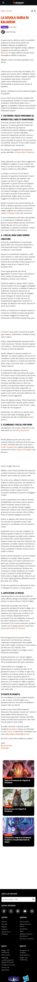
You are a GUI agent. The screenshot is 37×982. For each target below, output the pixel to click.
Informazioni (24, 922)
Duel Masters (25, 955)
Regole (4, 927)
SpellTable (5, 970)
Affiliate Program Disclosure (26, 935)
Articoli (4, 922)
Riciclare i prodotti (27, 939)
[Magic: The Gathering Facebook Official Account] (3, 911)
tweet (14, 729)
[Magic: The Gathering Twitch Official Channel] (17, 911)
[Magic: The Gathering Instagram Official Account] (32, 911)
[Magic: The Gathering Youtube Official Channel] (24, 911)
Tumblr (9, 731)
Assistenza (24, 929)
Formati (4, 924)
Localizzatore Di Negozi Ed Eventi (7, 961)
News (3, 11)
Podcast (4, 929)
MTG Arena (5, 955)
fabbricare (5, 53)
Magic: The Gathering (5, 951)
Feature (9, 11)
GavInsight (5, 748)
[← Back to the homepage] (18, 2)
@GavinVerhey (6, 745)
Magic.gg (4, 957)
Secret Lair (5, 967)
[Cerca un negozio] (33, 899)
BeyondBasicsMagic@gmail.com (18, 734)
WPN (21, 931)
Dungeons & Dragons (24, 951)
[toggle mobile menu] (3, 2)
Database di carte (8, 965)
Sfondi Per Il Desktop (6, 933)
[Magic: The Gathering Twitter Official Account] (10, 911)
